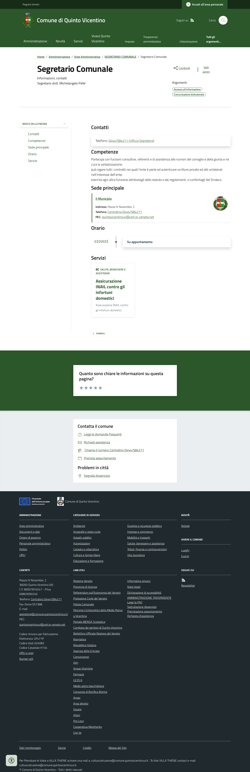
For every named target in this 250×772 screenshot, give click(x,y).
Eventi (185, 556)
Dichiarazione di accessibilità (144, 592)
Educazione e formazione (88, 561)
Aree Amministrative (87, 57)
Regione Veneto (31, 4)
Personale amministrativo (34, 543)
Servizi (78, 41)
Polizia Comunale (83, 604)
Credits (87, 748)
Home (40, 57)
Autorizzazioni (81, 543)
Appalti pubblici (82, 537)
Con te (77, 732)
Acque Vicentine (83, 668)
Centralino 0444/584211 (125, 211)
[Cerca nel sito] (221, 20)
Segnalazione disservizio (141, 607)
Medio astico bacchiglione (88, 686)
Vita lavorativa (136, 555)
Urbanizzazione (188, 41)
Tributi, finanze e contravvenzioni (147, 549)
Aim (75, 662)
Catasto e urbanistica (86, 549)
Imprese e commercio (140, 531)
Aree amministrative (31, 526)
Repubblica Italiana (84, 645)
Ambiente (79, 526)
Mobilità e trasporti (138, 537)
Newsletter (188, 585)
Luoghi (185, 550)
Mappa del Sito (117, 748)
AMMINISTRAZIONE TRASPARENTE (149, 598)
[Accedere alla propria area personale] (205, 4)
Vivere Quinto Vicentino (101, 39)
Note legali (133, 587)
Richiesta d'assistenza (140, 616)
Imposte (130, 41)
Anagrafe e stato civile (86, 531)
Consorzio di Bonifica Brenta (90, 692)
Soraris (77, 709)
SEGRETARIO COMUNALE (120, 57)
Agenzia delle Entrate (86, 651)
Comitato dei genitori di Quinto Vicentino (97, 627)
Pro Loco (78, 721)
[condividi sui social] (181, 68)
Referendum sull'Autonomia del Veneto (97, 592)
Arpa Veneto (80, 703)
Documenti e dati (29, 531)
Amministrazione (35, 41)
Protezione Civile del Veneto (90, 598)
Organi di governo (30, 537)
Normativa (79, 639)
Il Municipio (104, 198)
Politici (23, 549)
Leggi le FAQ (134, 602)
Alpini (76, 715)
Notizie (185, 526)
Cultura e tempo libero (86, 555)
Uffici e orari (26, 653)
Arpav (76, 697)
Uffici (22, 555)
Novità (60, 41)
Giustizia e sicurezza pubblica (144, 526)
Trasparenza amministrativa (152, 39)
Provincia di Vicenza (85, 587)
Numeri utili (26, 659)
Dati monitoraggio (30, 748)
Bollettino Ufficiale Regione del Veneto (96, 633)
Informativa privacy (139, 581)
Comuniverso (81, 657)
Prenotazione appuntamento (144, 611)
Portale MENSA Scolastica (89, 622)
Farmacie (78, 674)
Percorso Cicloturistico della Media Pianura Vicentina (98, 613)
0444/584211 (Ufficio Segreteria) (131, 140)
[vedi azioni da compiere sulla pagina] (204, 69)
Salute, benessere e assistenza (111, 271)
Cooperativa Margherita (87, 727)
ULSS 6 (77, 680)
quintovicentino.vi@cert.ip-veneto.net (128, 216)
